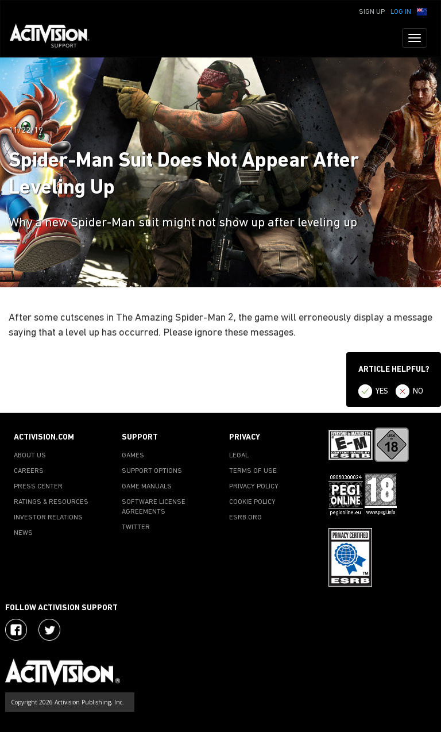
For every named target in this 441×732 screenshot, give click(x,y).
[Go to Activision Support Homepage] (55, 38)
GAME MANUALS (147, 486)
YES (382, 391)
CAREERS (29, 471)
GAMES (133, 455)
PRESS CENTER (38, 486)
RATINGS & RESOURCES (51, 502)
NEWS (23, 533)
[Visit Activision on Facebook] (16, 630)
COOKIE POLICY (252, 502)
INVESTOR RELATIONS (48, 517)
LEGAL (239, 455)
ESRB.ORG (245, 517)
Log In (400, 12)
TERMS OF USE (253, 471)
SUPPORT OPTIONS (152, 471)
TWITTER (136, 527)
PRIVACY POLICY (253, 486)
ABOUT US (30, 455)
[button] (422, 10)
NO (418, 391)
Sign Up (372, 12)
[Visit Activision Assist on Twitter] (49, 630)
